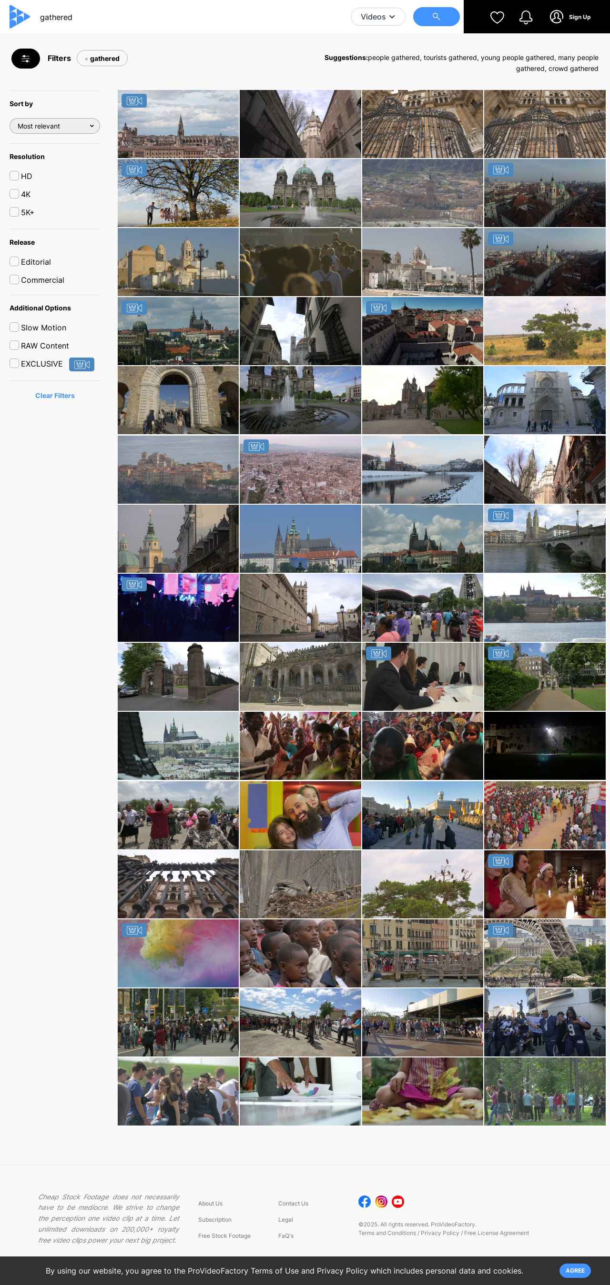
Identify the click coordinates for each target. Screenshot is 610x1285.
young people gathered (517, 57)
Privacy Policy (440, 1240)
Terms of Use (275, 1270)
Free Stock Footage (224, 1243)
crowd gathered (574, 68)
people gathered (394, 57)
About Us (210, 1211)
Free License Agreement (496, 1240)
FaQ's (286, 1243)
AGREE (575, 1270)
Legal (285, 1227)
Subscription (215, 1227)
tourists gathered (450, 57)
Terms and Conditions (387, 1240)
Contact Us (293, 1211)
